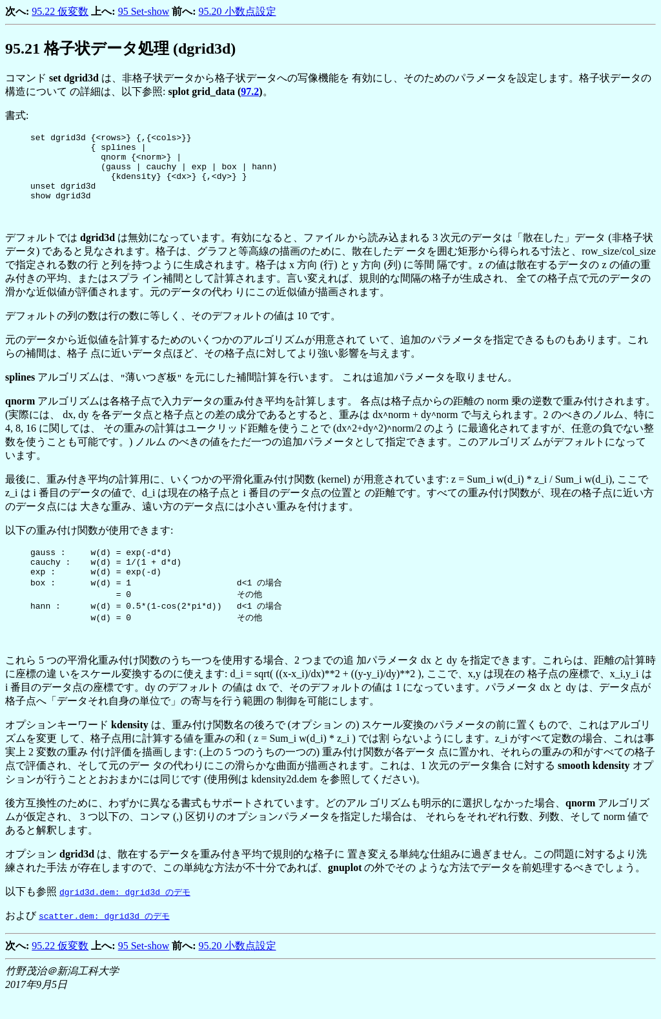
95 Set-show (144, 11)
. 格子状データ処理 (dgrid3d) (120, 48)
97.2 (250, 91)
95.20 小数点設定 (237, 11)
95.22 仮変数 (60, 11)
